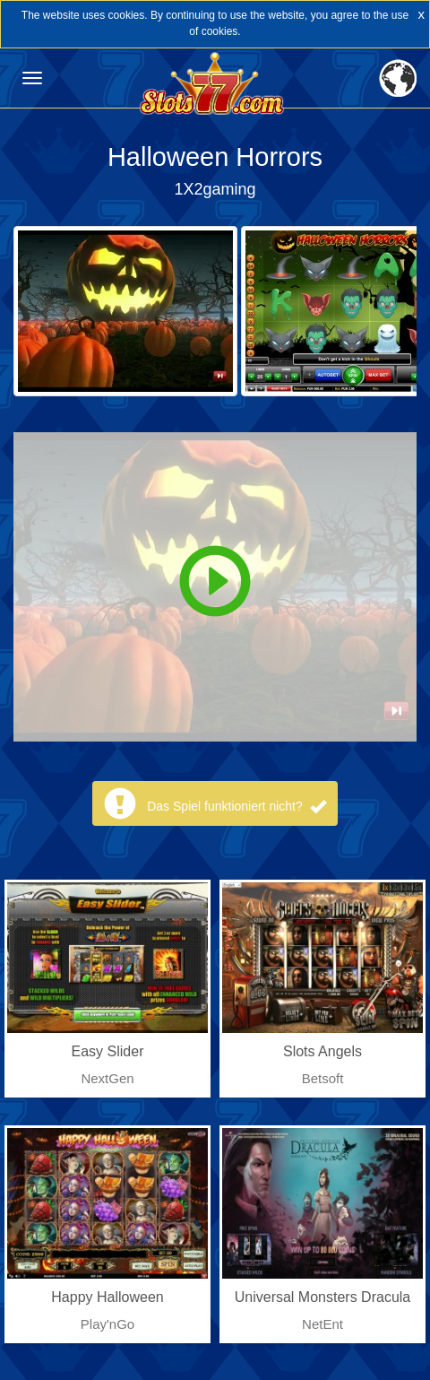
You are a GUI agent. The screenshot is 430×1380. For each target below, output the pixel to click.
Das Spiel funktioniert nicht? (236, 806)
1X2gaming (214, 189)
